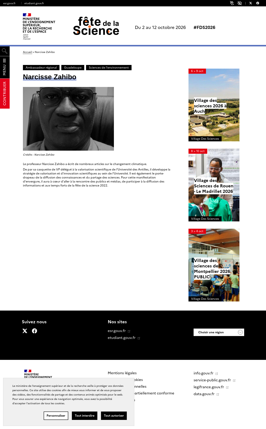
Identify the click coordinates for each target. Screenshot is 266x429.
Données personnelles (127, 386)
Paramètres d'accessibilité (239, 3)
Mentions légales (122, 373)
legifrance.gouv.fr (209, 387)
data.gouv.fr (204, 394)
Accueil (27, 52)
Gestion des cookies (125, 380)
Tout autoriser (114, 415)
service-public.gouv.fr (213, 380)
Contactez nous (121, 400)
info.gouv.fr (204, 373)
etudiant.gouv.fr (34, 3)
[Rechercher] (5, 51)
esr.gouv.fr (9, 3)
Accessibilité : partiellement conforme (141, 393)
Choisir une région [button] (211, 332)
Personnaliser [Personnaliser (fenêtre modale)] (56, 415)
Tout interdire (84, 415)
